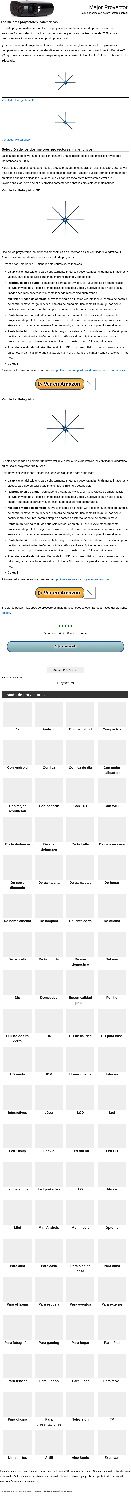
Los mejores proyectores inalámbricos (29, 22)
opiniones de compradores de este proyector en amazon (90, 370)
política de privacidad (51, 1491)
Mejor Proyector (108, 7)
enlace (6, 612)
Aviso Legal (66, 1491)
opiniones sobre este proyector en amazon (82, 579)
